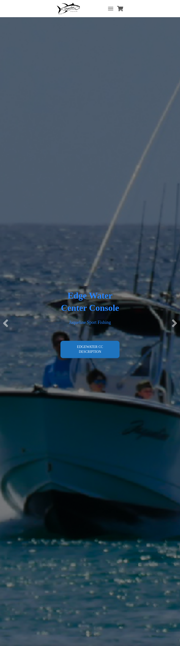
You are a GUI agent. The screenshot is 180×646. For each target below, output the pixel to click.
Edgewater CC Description (90, 349)
